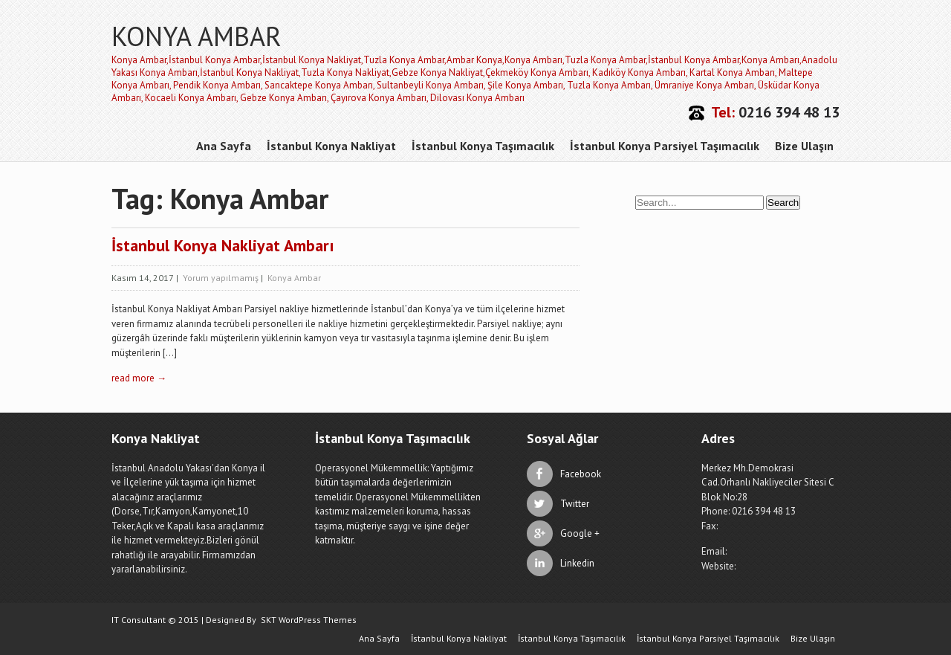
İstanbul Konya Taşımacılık (483, 145)
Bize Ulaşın (804, 145)
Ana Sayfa (223, 145)
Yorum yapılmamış (221, 277)
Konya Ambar (294, 277)
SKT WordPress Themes (309, 619)
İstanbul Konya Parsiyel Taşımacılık (664, 145)
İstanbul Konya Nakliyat (331, 145)
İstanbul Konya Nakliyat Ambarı (222, 245)
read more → (138, 378)
